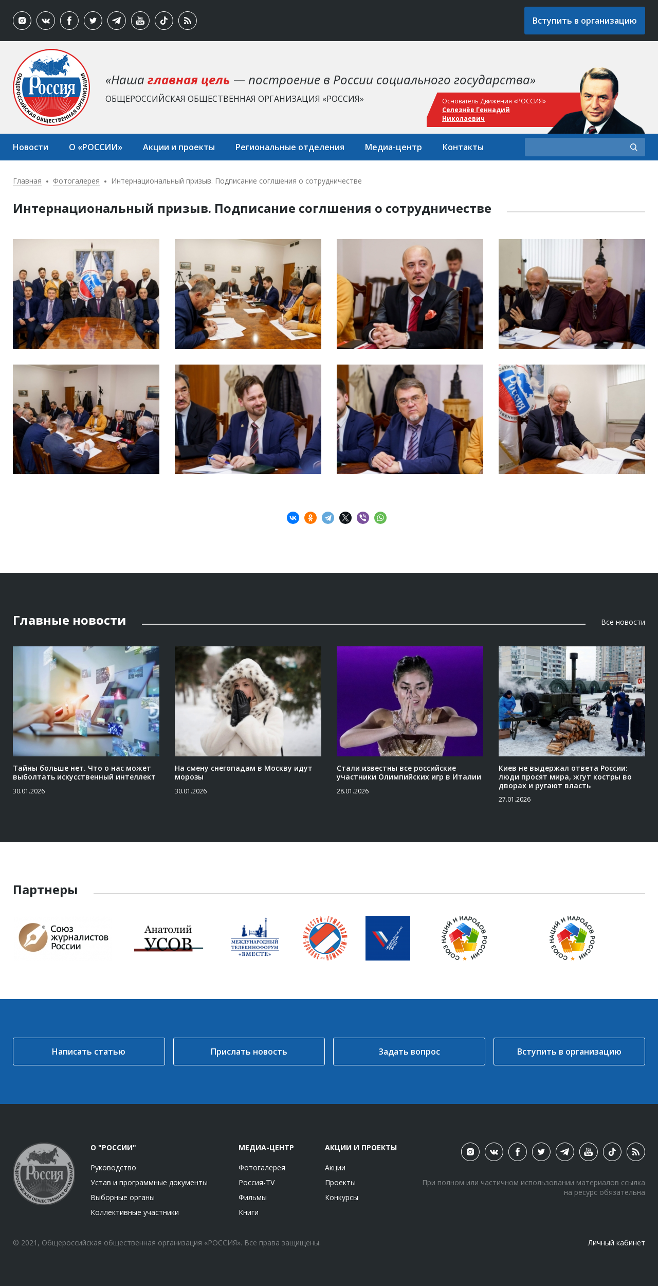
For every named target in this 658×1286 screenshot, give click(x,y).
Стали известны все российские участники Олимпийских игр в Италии (409, 772)
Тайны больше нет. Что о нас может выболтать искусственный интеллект (84, 772)
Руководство (113, 1167)
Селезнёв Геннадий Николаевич (476, 114)
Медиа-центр (393, 147)
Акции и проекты (179, 147)
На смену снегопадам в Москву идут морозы (244, 772)
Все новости (623, 622)
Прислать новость (249, 1051)
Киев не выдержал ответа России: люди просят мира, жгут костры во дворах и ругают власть (565, 776)
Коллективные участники (134, 1212)
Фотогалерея (76, 181)
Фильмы (253, 1197)
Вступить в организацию (585, 20)
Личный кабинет (616, 1242)
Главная (27, 181)
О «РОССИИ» (95, 147)
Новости (30, 147)
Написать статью (88, 1051)
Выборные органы (122, 1197)
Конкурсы (341, 1197)
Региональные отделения (289, 147)
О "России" (113, 1147)
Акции (335, 1167)
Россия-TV (257, 1182)
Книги (249, 1212)
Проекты (340, 1182)
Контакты (463, 147)
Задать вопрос (409, 1051)
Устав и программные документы (149, 1182)
